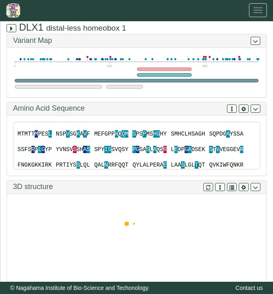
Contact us (249, 288)
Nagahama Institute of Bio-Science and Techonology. (83, 288)
